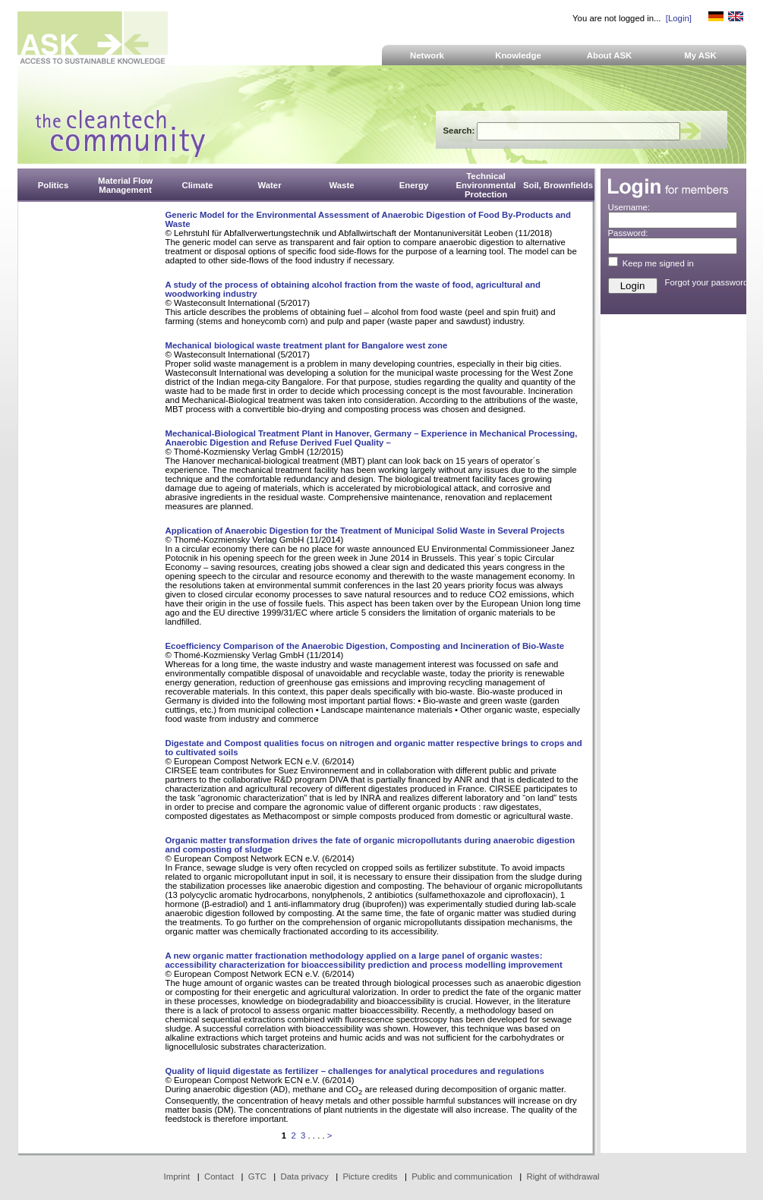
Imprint (177, 1176)
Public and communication (461, 1176)
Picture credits (369, 1176)
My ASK (700, 55)
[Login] (679, 18)
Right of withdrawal (563, 1176)
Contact (219, 1176)
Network (427, 55)
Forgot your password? (709, 282)
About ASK (609, 55)
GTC (257, 1176)
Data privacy (305, 1176)
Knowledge (518, 55)
